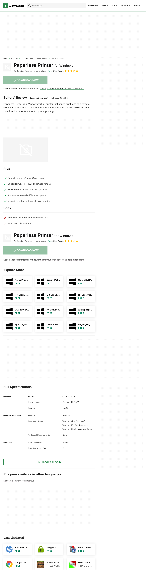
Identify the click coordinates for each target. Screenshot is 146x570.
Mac (104, 6)
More (137, 5)
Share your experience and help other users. (62, 88)
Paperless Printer (43, 65)
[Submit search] (29, 5)
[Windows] (14, 58)
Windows (92, 6)
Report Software (49, 462)
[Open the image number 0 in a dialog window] (25, 149)
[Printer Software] (42, 58)
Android (124, 6)
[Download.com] (13, 5)
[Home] (5, 58)
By (30, 71)
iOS (113, 6)
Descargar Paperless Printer (17, 480)
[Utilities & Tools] (27, 58)
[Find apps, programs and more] (56, 5)
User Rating (65, 70)
